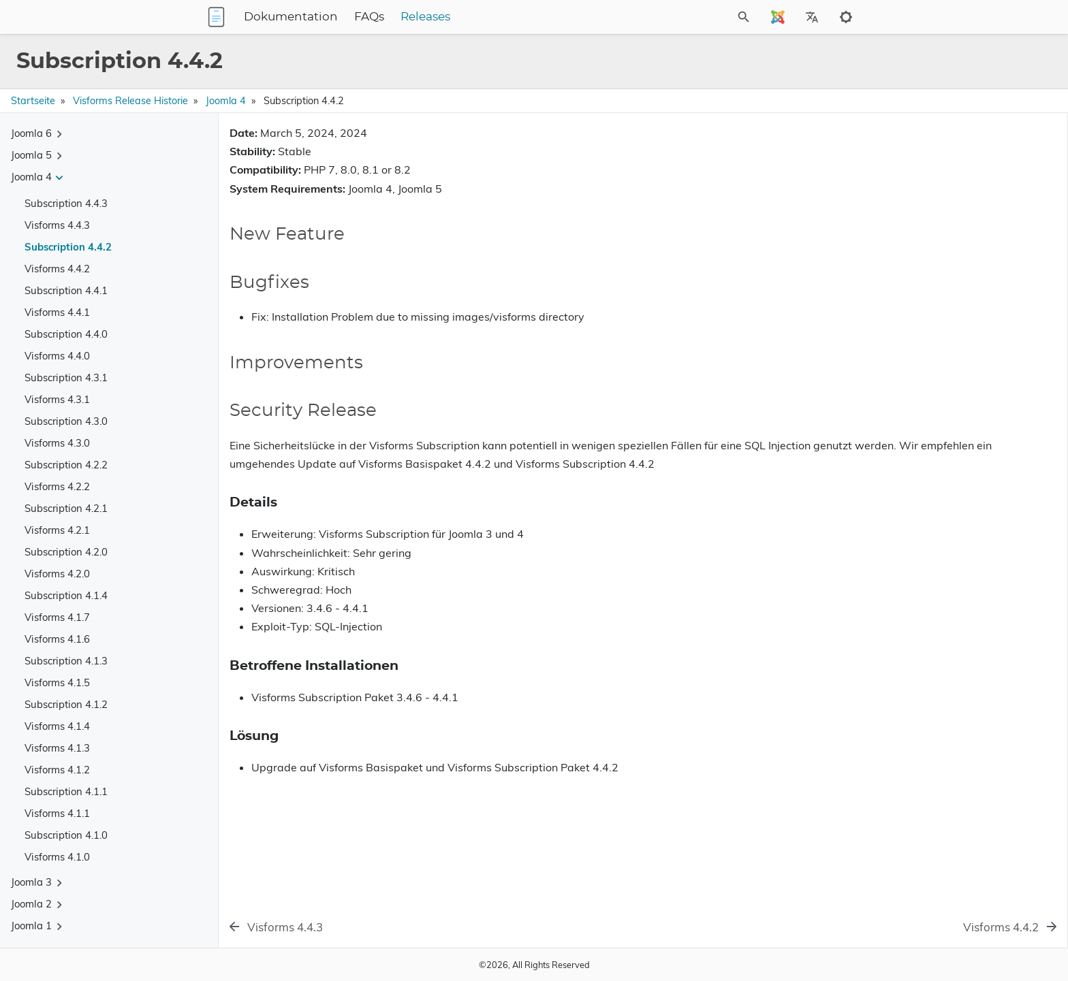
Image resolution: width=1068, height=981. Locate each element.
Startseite (33, 101)
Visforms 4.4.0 (57, 355)
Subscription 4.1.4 (66, 595)
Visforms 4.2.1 (57, 530)
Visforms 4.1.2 (57, 769)
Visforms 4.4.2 (57, 268)
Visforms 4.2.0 (57, 573)
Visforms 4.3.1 (57, 399)
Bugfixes (879, 183)
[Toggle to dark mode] (846, 17)
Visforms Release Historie (130, 101)
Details (881, 232)
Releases (510, 17)
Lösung (882, 255)
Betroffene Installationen (919, 244)
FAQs (454, 17)
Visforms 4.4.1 (57, 312)
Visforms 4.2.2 (57, 486)
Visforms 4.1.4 (57, 726)
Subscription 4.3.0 (66, 421)
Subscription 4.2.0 (66, 551)
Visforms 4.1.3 (57, 747)
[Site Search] (683, 17)
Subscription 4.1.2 (66, 704)
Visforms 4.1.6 (57, 638)
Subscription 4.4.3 (66, 203)
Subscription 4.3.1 (66, 377)
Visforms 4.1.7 (57, 617)
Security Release (897, 221)
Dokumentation (376, 17)
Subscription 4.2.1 (66, 508)
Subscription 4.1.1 (66, 791)
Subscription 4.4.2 (68, 246)
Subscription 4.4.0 (66, 333)
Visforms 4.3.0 (57, 442)
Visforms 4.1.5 (57, 682)
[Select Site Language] (778, 17)
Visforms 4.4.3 (57, 225)
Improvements (891, 202)
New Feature (888, 164)
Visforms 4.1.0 (57, 856)
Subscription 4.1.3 (66, 660)
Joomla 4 (226, 101)
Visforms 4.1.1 (57, 813)
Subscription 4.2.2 (66, 464)
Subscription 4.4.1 (66, 290)
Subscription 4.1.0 (66, 835)
